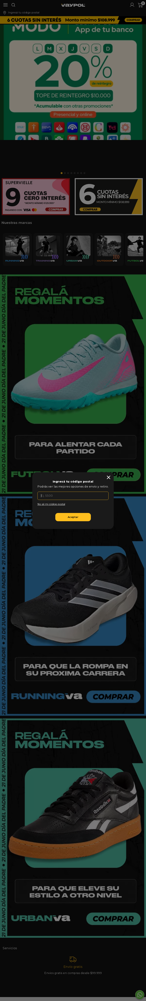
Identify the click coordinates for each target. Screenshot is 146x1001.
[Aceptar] (73, 517)
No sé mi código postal (51, 504)
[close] (108, 477)
